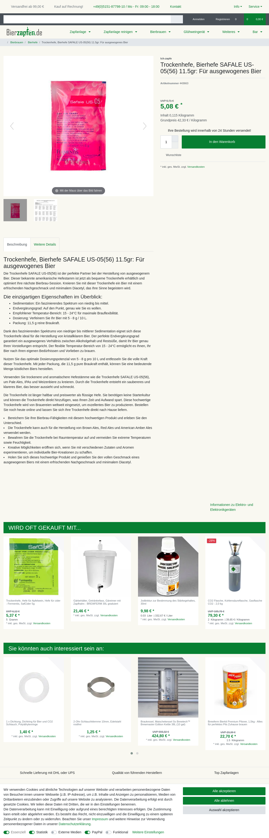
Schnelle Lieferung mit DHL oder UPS (47, 773)
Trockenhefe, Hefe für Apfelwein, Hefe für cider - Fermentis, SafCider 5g (33, 602)
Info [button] (236, 6)
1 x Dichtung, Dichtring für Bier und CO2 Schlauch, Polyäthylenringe (29, 723)
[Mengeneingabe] (166, 142)
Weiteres (229, 32)
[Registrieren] (220, 19)
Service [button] (254, 6)
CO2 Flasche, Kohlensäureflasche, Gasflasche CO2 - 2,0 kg (235, 602)
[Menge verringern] (175, 145)
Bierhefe (32, 42)
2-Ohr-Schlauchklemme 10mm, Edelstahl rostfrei (97, 723)
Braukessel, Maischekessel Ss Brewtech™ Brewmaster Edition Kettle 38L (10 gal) (165, 723)
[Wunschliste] (238, 19)
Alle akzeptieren (224, 791)
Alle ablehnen (224, 800)
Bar (256, 32)
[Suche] (177, 19)
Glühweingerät (195, 32)
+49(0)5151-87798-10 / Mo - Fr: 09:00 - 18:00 (124, 6)
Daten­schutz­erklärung (75, 824)
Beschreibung (17, 244)
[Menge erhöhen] (175, 138)
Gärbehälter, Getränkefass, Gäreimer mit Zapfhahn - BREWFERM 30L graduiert (97, 602)
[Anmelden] (196, 19)
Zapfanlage (78, 32)
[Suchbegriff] (87, 19)
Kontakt (173, 6)
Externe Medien (69, 832)
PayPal (97, 832)
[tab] (17, 244)
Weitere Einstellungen (148, 832)
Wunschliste (171, 155)
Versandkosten (196, 166)
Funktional (120, 832)
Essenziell (18, 832)
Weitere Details (45, 244)
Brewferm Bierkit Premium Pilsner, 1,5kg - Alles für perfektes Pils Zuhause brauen (235, 723)
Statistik (42, 832)
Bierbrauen (158, 32)
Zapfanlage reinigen (119, 32)
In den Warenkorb (235, 142)
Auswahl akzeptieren (224, 810)
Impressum (100, 819)
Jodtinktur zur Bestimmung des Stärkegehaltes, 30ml (168, 602)
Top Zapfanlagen (226, 773)
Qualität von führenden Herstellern (137, 773)
